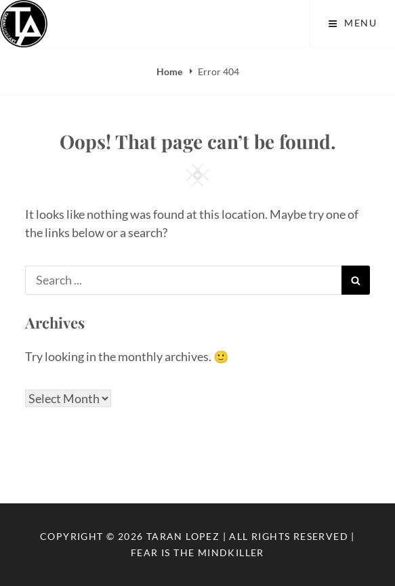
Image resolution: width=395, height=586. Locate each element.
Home (170, 71)
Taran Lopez (183, 536)
